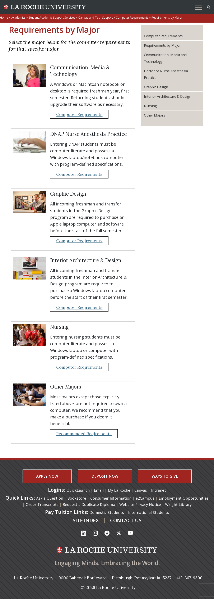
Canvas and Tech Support (95, 17)
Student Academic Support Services (52, 17)
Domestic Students (106, 512)
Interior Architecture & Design (167, 96)
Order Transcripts (42, 504)
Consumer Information (110, 498)
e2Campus (145, 498)
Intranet (158, 490)
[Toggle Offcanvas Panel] (208, 6)
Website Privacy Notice (140, 504)
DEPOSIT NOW (105, 476)
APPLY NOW (47, 476)
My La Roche (119, 490)
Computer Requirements (132, 17)
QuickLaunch (78, 490)
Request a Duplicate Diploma (89, 504)
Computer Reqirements (79, 114)
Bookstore (76, 498)
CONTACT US (125, 520)
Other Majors (154, 115)
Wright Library (178, 504)
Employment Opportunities (184, 498)
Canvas (141, 490)
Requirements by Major (162, 45)
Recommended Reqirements (84, 433)
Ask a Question (49, 498)
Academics (18, 17)
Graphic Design (156, 87)
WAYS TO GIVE (165, 476)
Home (4, 17)
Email (99, 490)
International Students (148, 512)
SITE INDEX (86, 520)
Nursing (150, 106)
